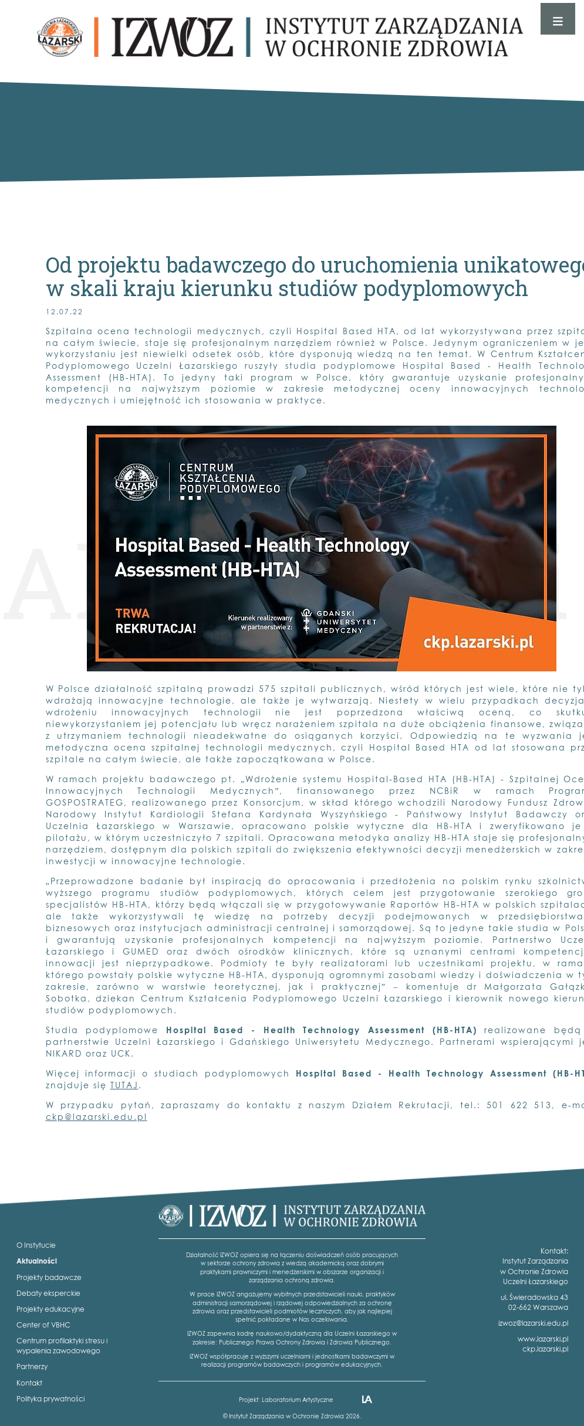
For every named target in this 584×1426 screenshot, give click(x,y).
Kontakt (29, 1383)
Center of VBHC (43, 1324)
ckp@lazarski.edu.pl (96, 1117)
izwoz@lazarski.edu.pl (533, 1323)
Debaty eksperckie (48, 1293)
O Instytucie (36, 1245)
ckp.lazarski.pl (545, 1348)
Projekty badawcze (49, 1277)
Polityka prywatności (50, 1398)
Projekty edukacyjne (50, 1309)
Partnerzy (32, 1366)
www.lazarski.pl (543, 1339)
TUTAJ (124, 1085)
